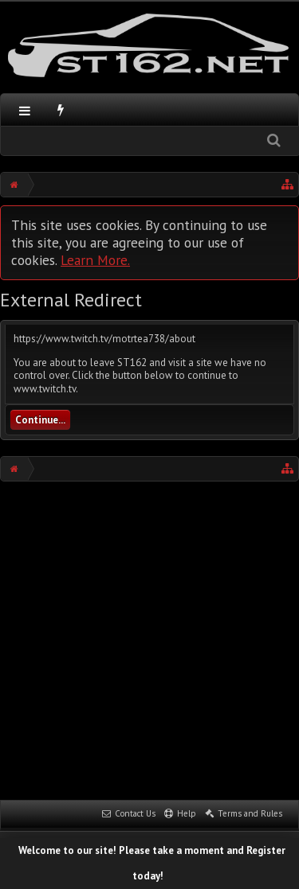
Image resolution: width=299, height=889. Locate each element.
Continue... (40, 420)
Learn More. (95, 260)
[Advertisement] (149, 638)
